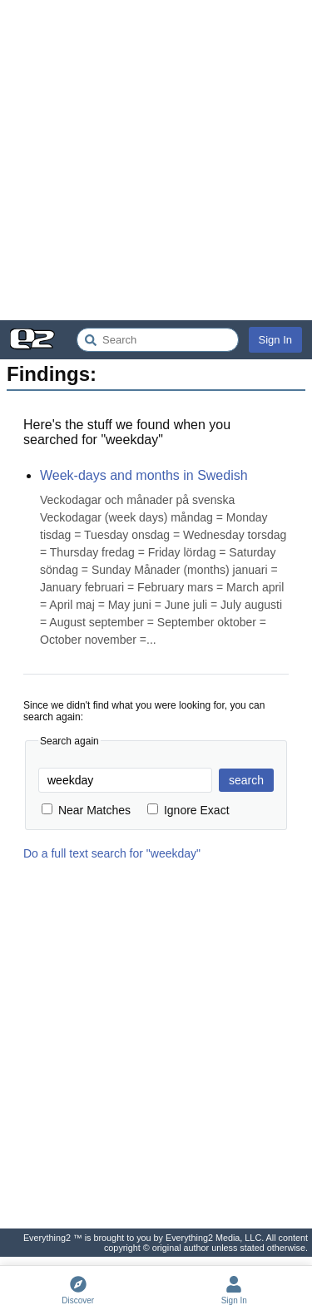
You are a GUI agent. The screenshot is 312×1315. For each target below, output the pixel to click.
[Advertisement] (156, 160)
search (246, 780)
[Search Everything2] (158, 340)
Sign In (275, 340)
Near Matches (86, 810)
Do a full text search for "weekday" (112, 853)
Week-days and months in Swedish (144, 475)
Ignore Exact (188, 810)
